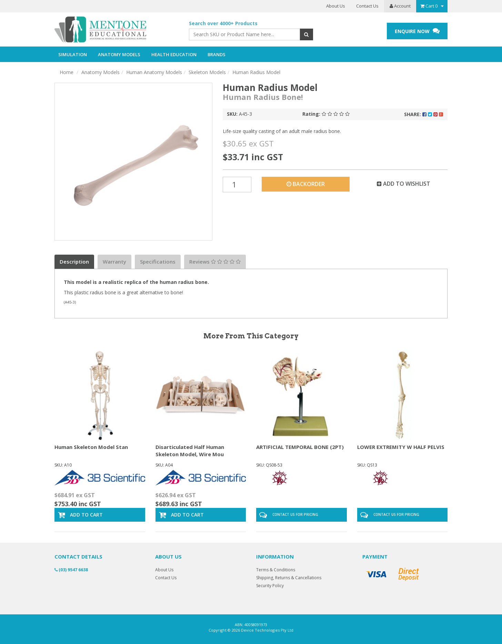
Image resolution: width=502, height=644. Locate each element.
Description (74, 261)
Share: (423, 114)
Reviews (215, 261)
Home (66, 72)
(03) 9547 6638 (71, 570)
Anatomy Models (100, 72)
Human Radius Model (256, 72)
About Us (335, 6)
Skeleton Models (207, 72)
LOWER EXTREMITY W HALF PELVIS (400, 446)
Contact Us (367, 6)
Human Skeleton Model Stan (91, 446)
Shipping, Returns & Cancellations (288, 578)
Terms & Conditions (275, 570)
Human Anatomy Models (154, 72)
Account (400, 6)
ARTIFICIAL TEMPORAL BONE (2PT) (300, 446)
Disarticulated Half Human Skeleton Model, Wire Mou (189, 450)
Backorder (306, 184)
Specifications (157, 261)
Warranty (114, 261)
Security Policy (270, 586)
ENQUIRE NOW (417, 30)
